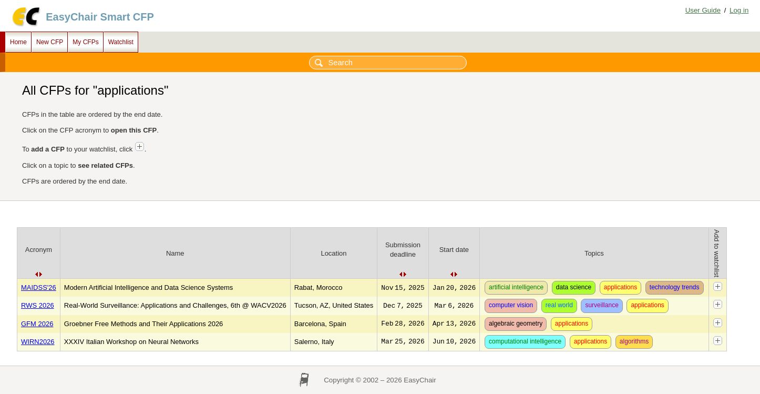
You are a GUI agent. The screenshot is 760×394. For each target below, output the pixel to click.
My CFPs (85, 42)
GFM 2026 (37, 324)
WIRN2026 (38, 342)
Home (18, 42)
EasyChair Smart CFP (100, 17)
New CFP (49, 42)
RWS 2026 (37, 305)
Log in (739, 10)
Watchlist (120, 42)
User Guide (703, 10)
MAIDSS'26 (38, 287)
